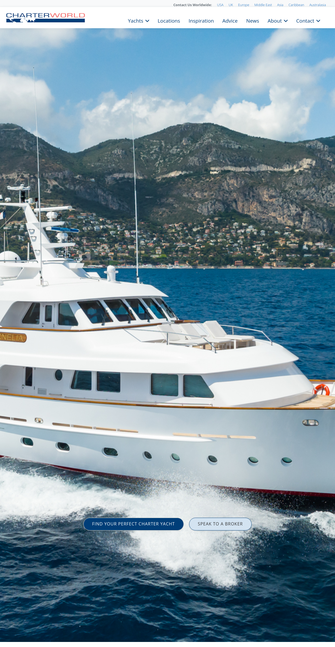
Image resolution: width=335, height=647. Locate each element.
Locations (169, 20)
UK (230, 4)
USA (220, 4)
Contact (305, 20)
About (275, 20)
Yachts (135, 20)
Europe (243, 4)
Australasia (317, 4)
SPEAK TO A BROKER (220, 524)
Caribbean (296, 4)
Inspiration (201, 20)
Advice (230, 20)
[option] (167, 323)
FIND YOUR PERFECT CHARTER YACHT (133, 524)
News (252, 20)
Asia (280, 4)
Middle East (263, 4)
